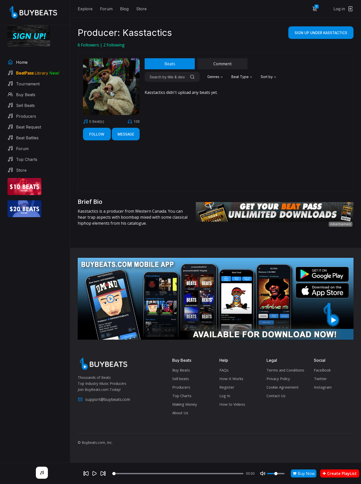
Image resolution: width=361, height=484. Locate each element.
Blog (124, 8)
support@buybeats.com (104, 399)
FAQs (224, 370)
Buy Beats (181, 370)
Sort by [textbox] (267, 77)
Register (226, 387)
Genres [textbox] (213, 77)
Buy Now (304, 473)
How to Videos (232, 404)
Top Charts (182, 395)
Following (114, 45)
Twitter (320, 378)
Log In (224, 395)
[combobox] (215, 77)
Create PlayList (340, 473)
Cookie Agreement (282, 387)
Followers (89, 45)
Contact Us (276, 395)
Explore (85, 8)
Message (126, 134)
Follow (96, 134)
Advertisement (340, 224)
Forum (106, 8)
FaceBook (322, 370)
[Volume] (276, 473)
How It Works (231, 378)
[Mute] (263, 473)
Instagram (323, 387)
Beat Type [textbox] (240, 77)
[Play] (95, 473)
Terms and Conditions (285, 370)
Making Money (184, 404)
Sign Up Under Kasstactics (321, 33)
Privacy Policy (278, 378)
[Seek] (177, 473)
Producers (181, 387)
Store (141, 8)
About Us (180, 412)
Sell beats (180, 378)
